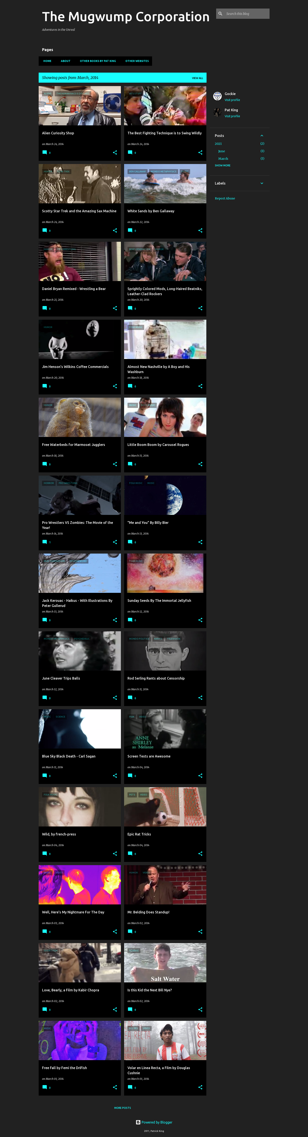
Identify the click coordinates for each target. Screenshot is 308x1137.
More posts (122, 1107)
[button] (114, 153)
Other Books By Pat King (97, 61)
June (221, 151)
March (223, 159)
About (64, 61)
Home (46, 61)
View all (197, 78)
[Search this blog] (247, 14)
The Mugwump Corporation (126, 16)
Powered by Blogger (154, 1122)
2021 (218, 144)
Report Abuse (225, 198)
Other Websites (135, 61)
